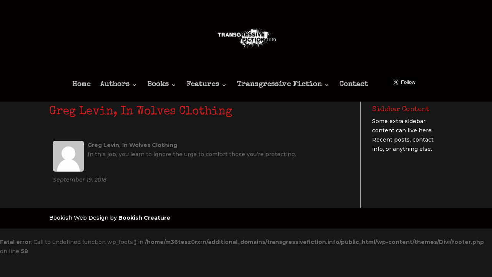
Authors (115, 85)
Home (81, 85)
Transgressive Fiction (279, 85)
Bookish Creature (144, 217)
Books (158, 85)
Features (202, 85)
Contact (353, 85)
